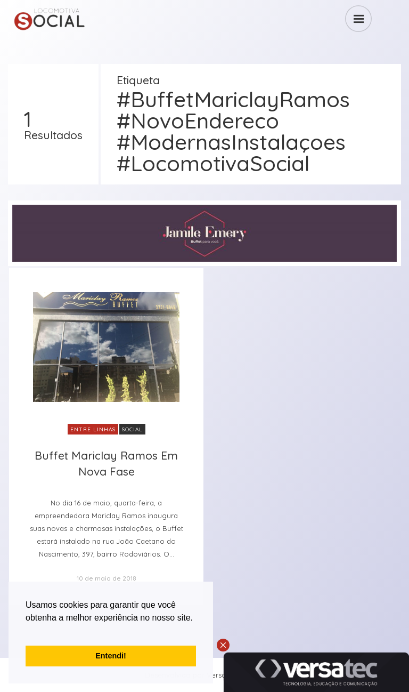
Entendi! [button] (110, 655)
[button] (27, 631)
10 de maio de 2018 (106, 578)
